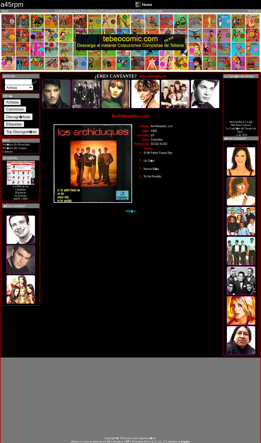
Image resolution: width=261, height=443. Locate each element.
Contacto (7, 151)
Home (5, 10)
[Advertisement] (130, 396)
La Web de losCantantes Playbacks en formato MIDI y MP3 (21, 191)
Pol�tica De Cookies (14, 148)
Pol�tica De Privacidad (15, 144)
